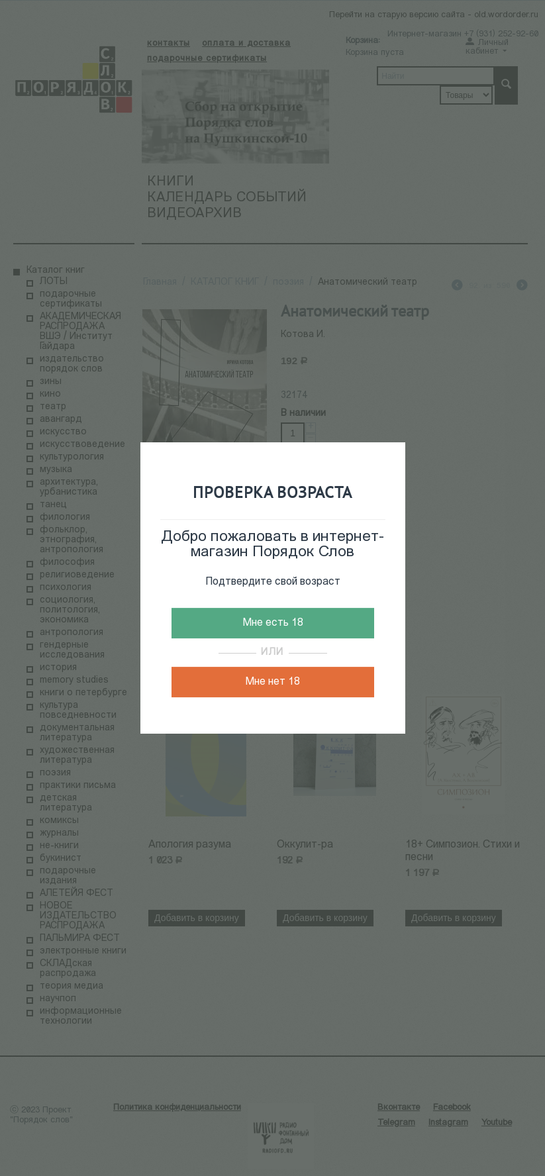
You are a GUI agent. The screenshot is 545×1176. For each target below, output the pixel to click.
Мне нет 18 (272, 682)
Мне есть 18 (272, 623)
